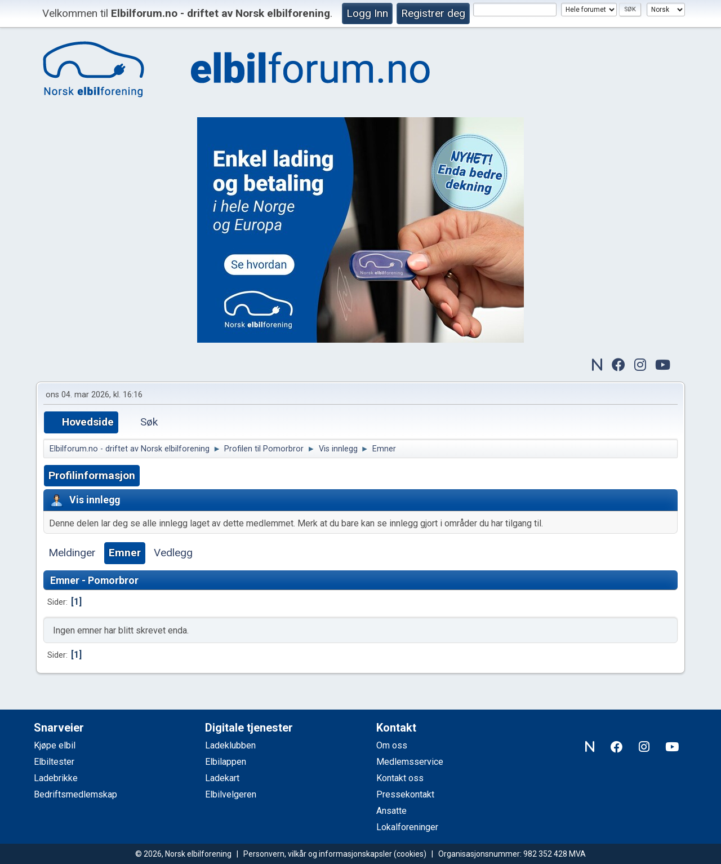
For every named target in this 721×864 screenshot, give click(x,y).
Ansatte (391, 810)
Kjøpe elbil (54, 745)
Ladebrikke (56, 778)
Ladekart (222, 778)
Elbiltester (54, 761)
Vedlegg (173, 552)
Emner (125, 552)
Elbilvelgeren (230, 794)
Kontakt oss (400, 778)
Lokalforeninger (407, 827)
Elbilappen (225, 761)
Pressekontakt (405, 794)
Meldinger (72, 552)
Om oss (391, 745)
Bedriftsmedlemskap (75, 794)
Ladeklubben (230, 745)
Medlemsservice (409, 761)
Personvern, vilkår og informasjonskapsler (317, 853)
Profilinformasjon (91, 475)
